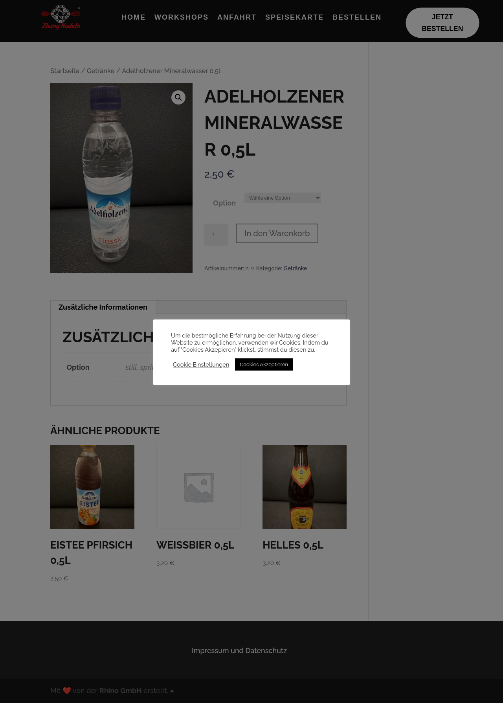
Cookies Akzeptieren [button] (264, 364)
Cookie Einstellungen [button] (201, 364)
